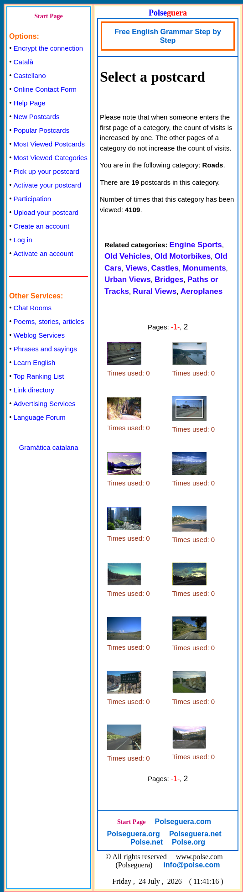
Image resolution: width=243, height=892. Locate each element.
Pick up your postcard (46, 171)
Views (136, 268)
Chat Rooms (33, 308)
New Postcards (37, 116)
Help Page (30, 103)
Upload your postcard (46, 212)
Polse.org (188, 842)
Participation (33, 199)
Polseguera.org (133, 834)
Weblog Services (39, 335)
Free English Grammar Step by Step (167, 36)
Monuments (204, 268)
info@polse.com (191, 865)
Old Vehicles (127, 256)
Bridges (169, 279)
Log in (23, 240)
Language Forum (40, 417)
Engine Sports (196, 244)
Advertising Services (45, 403)
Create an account (42, 226)
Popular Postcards (42, 130)
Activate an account (43, 253)
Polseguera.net (195, 834)
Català (23, 62)
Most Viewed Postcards (49, 144)
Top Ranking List (39, 376)
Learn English (35, 362)
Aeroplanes (202, 291)
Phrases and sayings (45, 349)
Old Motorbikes (182, 256)
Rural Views (154, 291)
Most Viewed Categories (51, 158)
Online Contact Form (45, 89)
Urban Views (127, 279)
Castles (164, 268)
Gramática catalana (48, 447)
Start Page (48, 16)
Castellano (30, 75)
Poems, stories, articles (49, 321)
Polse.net (146, 842)
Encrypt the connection (48, 48)
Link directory (34, 390)
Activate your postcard (47, 185)
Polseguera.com (183, 821)
